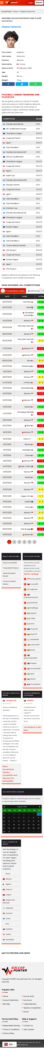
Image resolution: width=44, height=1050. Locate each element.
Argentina (8, 908)
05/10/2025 (7, 512)
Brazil (30, 307)
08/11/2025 (7, 461)
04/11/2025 (7, 466)
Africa (6, 874)
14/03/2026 (7, 320)
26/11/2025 (7, 439)
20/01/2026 (7, 388)
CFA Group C (10, 250)
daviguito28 (9, 700)
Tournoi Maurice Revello (14, 245)
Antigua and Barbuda (9, 901)
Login (31, 3)
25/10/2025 (7, 483)
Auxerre (29, 407)
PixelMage (31, 608)
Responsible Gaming (11, 1025)
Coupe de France (11, 138)
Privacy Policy (8, 1033)
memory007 (32, 645)
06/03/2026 (7, 327)
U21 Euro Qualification (13, 157)
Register (39, 2)
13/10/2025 (7, 501)
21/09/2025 (7, 523)
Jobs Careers (28, 1029)
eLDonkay (31, 603)
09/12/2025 (7, 420)
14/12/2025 (7, 413)
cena (29, 624)
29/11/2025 (7, 432)
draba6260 (31, 639)
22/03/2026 (7, 314)
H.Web (29, 618)
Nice (30, 360)
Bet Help (6, 1004)
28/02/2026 (7, 334)
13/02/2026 (7, 355)
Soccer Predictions (10, 1000)
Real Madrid (27, 388)
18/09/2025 (7, 529)
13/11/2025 (7, 455)
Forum (26, 1012)
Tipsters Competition (32, 1008)
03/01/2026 (7, 400)
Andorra (7, 889)
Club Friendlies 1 (11, 147)
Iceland (29, 501)
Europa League (10, 227)
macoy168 (31, 584)
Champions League (12, 133)
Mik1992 (29, 700)
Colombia (28, 302)
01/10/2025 (7, 518)
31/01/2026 (7, 371)
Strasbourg (27, 366)
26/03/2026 (7, 307)
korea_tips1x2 (32, 579)
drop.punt (31, 629)
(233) (13, 291)
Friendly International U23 (15, 180)
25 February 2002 (24, 68)
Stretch (30, 679)
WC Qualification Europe (14, 129)
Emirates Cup (10, 208)
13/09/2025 (7, 534)
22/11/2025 (7, 444)
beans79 (30, 634)
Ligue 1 (7, 143)
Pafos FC (28, 439)
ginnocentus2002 (30, 656)
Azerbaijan (27, 450)
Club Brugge (27, 529)
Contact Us (28, 1025)
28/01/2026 (7, 377)
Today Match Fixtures (11, 568)
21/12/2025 (7, 407)
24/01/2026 (7, 382)
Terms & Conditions (11, 1029)
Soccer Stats (28, 996)
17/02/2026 (7, 348)
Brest (29, 425)
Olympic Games (11, 185)
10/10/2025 (7, 507)
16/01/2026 (7, 393)
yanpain (30, 613)
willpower (31, 589)
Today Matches (29, 1004)
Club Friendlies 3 (11, 203)
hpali (29, 674)
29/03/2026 (7, 302)
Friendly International (13, 124)
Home (5, 996)
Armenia (7, 913)
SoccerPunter (6, 11)
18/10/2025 (7, 496)
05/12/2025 (7, 425)
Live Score (27, 1000)
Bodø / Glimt (25, 466)
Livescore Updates (10, 563)
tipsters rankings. (31, 574)
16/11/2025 (7, 450)
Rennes (29, 444)
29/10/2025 (7, 477)
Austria (7, 934)
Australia (7, 929)
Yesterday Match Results (9, 574)
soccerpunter (32, 668)
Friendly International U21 (14, 152)
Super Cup (9, 175)
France (29, 455)
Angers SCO (27, 496)
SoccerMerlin (32, 684)
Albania (7, 879)
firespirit (30, 663)
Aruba (6, 918)
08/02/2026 (7, 360)
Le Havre (28, 382)
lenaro (29, 650)
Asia (6, 924)
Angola (7, 895)
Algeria (7, 884)
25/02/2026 (7, 340)
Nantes (29, 477)
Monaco (28, 320)
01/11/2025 (7, 472)
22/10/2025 (7, 489)
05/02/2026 (7, 366)
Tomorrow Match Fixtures (9, 582)
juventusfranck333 (31, 596)
